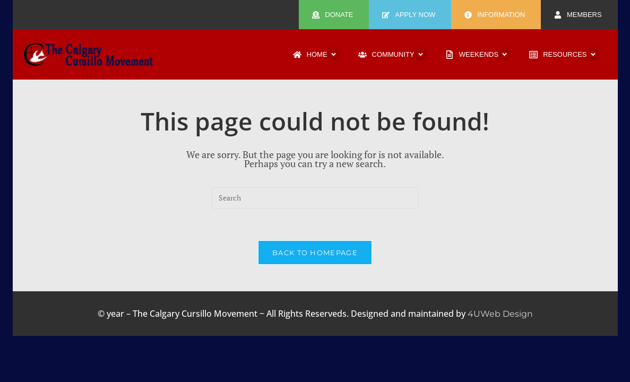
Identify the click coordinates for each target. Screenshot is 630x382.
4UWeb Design (500, 314)
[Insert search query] (315, 198)
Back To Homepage (315, 252)
